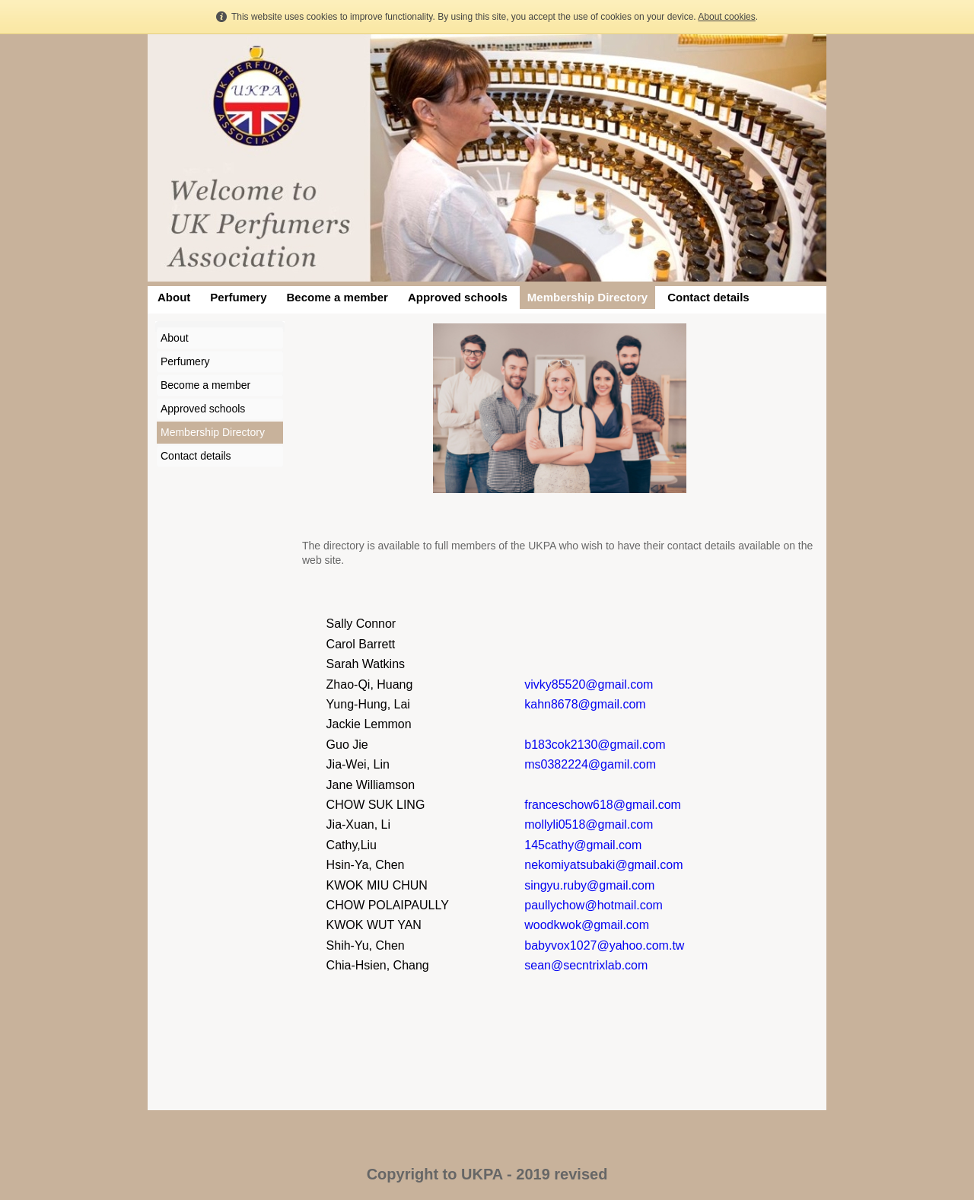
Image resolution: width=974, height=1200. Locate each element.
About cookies (726, 16)
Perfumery (238, 297)
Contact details (708, 297)
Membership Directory (587, 297)
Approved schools (458, 297)
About (174, 297)
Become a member (337, 297)
